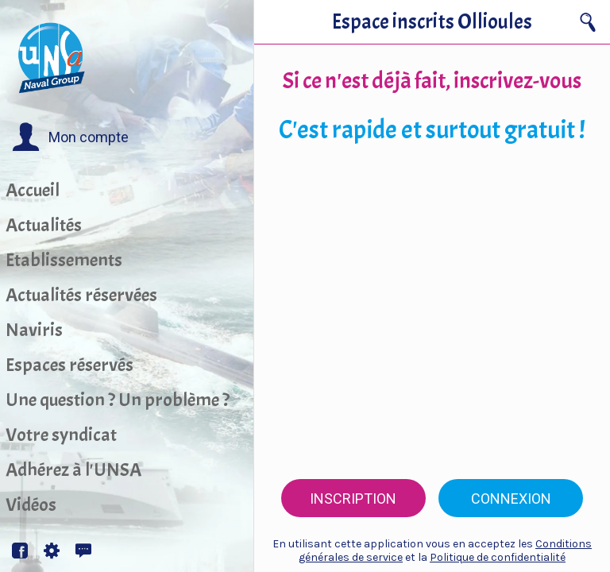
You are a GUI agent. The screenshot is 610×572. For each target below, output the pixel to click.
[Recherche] (588, 22)
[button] (70, 137)
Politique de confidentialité (498, 557)
